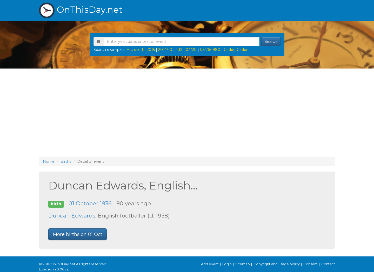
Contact (328, 264)
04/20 (191, 49)
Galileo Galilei (235, 49)
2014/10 (165, 49)
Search (271, 41)
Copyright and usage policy (276, 264)
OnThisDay (80, 10)
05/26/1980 (210, 49)
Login (227, 264)
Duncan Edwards (71, 215)
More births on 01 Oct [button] (77, 234)
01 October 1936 (90, 203)
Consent (310, 264)
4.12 (179, 49)
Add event (210, 264)
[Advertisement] (187, 112)
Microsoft (134, 49)
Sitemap (242, 264)
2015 (151, 49)
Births (66, 161)
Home (49, 161)
